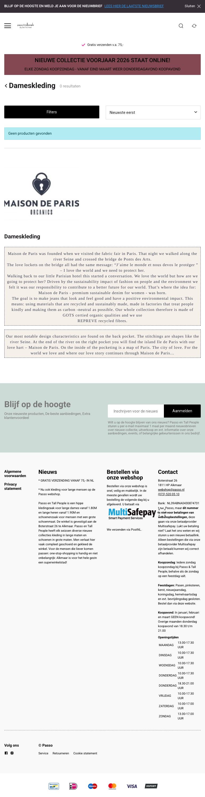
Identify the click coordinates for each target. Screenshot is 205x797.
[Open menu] (7, 25)
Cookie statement (85, 753)
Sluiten (193, 6)
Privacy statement (12, 486)
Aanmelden (182, 411)
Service (43, 753)
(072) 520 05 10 (168, 494)
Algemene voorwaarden (15, 474)
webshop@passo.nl (171, 489)
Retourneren (61, 753)
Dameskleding (30, 85)
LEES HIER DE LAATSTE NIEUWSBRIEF (134, 6)
